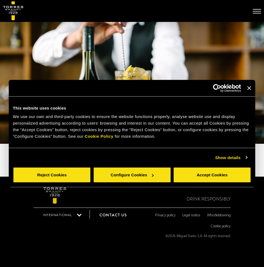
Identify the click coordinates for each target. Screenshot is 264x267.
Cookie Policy (99, 136)
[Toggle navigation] (257, 11)
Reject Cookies (52, 175)
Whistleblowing (219, 215)
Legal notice (191, 215)
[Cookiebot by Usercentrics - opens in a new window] (217, 88)
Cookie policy (221, 226)
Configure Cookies (132, 175)
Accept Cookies (212, 175)
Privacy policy (165, 215)
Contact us (113, 215)
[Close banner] (249, 88)
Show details (228, 157)
